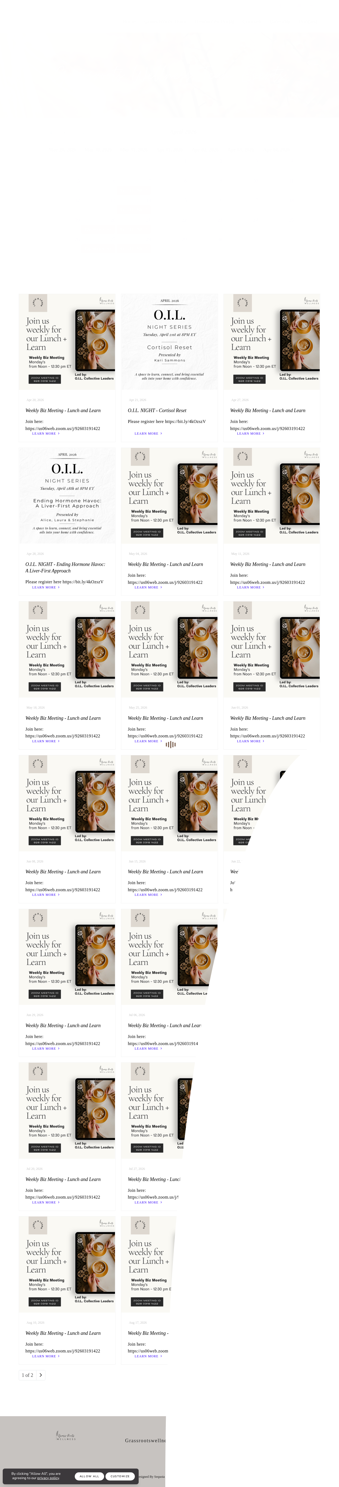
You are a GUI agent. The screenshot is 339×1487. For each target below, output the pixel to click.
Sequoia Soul (163, 1477)
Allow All (89, 1476)
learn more (46, 433)
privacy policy (48, 1478)
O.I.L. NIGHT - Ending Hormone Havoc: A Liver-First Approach (65, 568)
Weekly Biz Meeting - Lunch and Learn (63, 410)
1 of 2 (27, 1375)
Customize (120, 1476)
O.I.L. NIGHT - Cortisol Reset (157, 410)
